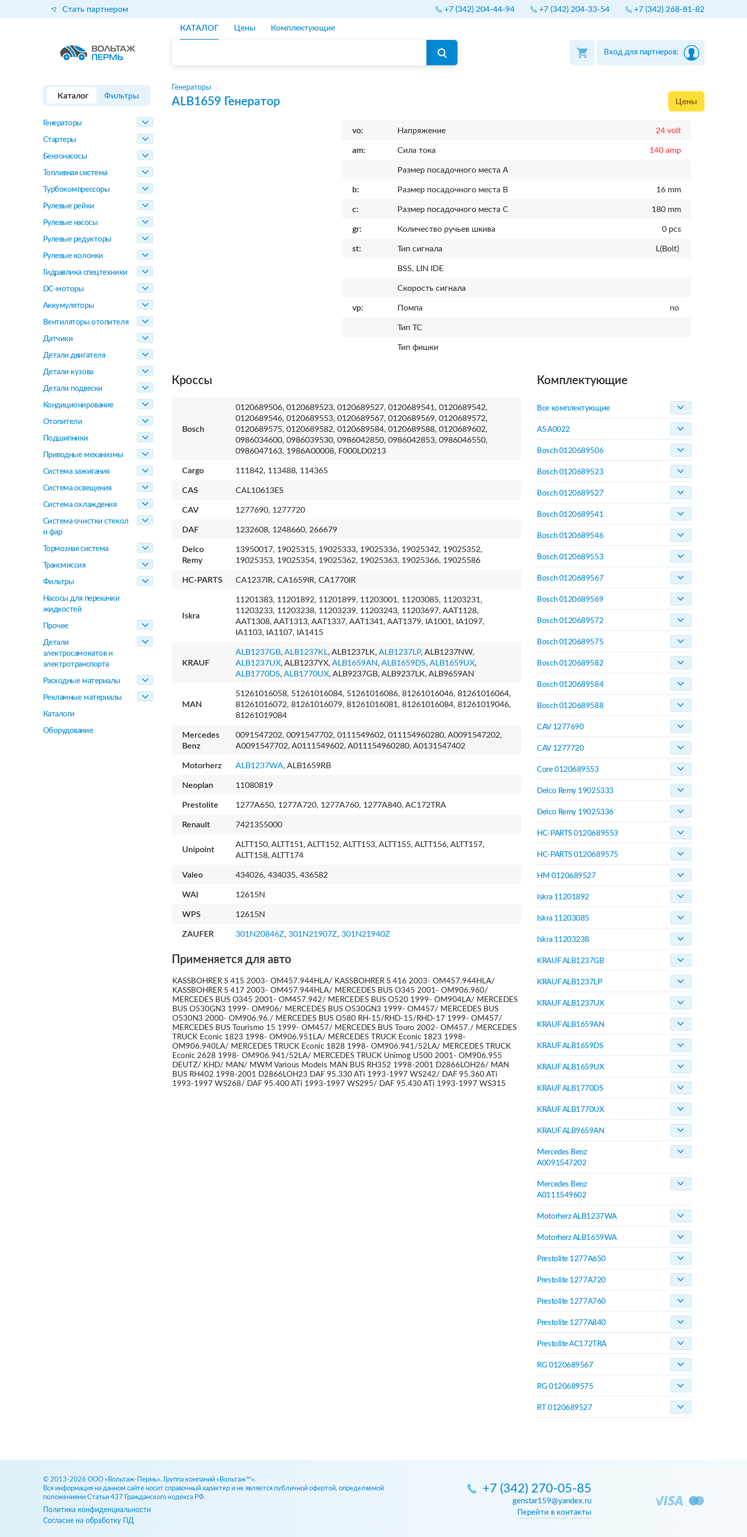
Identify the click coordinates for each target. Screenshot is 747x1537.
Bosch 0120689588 (570, 706)
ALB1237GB (258, 652)
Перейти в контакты (554, 1512)
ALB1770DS (258, 674)
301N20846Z (260, 934)
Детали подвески (73, 388)
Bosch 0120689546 (570, 536)
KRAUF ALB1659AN (570, 1024)
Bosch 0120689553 (570, 557)
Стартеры (59, 140)
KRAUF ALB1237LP (569, 982)
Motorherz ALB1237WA (576, 1216)
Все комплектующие (573, 408)
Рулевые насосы (70, 223)
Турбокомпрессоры (76, 189)
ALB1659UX (452, 663)
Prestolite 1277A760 (571, 1301)
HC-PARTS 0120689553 (577, 833)
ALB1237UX (258, 663)
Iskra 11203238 (563, 939)
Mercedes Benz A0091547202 (562, 1157)
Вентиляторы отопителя (86, 322)
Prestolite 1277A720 (571, 1280)
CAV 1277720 (560, 748)
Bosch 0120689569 (570, 599)
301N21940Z (365, 934)
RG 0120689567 (565, 1365)
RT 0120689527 (564, 1408)
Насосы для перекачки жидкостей (81, 604)
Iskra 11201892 (563, 897)
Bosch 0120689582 (570, 663)
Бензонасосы (65, 156)
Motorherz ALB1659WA (576, 1238)
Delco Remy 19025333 (575, 791)
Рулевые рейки (68, 206)
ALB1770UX (306, 674)
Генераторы (62, 123)
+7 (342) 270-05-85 (536, 1489)
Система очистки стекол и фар (86, 526)
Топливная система (75, 173)
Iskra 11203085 (563, 918)
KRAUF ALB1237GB (570, 961)
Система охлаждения (80, 505)
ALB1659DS (403, 663)
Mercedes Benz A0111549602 (562, 1189)
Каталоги (59, 714)
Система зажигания (76, 471)
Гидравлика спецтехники (85, 272)
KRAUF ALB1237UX (570, 1003)
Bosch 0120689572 (570, 621)
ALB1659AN (355, 663)
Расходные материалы (81, 681)
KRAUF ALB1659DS (570, 1046)
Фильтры (58, 582)
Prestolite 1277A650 (571, 1259)
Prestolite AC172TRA (571, 1344)
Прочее (55, 626)
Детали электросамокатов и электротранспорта (78, 653)
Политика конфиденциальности (97, 1510)
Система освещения (77, 488)
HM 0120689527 (566, 876)
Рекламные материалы (82, 697)
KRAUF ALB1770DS (570, 1088)
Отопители (62, 422)
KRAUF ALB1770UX (570, 1109)
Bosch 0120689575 (570, 642)
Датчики (58, 339)
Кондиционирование (78, 405)
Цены (686, 101)
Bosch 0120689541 (570, 514)
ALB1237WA (259, 766)
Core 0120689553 (568, 769)
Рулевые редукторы (77, 239)
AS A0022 (553, 429)
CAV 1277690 (560, 727)
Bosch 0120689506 (570, 451)
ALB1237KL (306, 652)
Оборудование (68, 731)
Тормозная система (75, 549)
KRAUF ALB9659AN (570, 1131)
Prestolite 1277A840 (571, 1323)
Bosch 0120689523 (570, 472)
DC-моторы (63, 289)
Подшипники (66, 438)
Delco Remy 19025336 (575, 812)
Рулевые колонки (73, 256)
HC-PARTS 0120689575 (577, 854)
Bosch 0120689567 (570, 578)
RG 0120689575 (565, 1386)
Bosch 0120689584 (570, 684)
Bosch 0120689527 (570, 493)
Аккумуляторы (68, 305)
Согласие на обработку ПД (88, 1521)
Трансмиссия (64, 565)
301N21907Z (312, 934)
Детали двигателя (74, 355)
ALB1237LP (400, 652)
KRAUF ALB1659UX (570, 1067)
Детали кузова (68, 372)
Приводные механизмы (83, 455)
